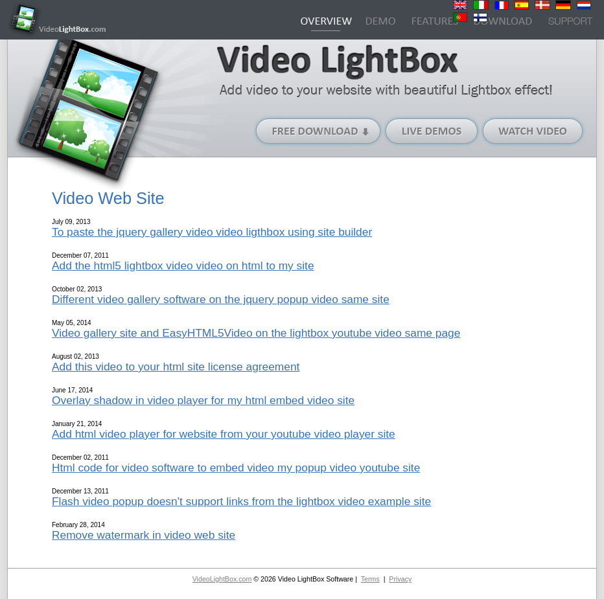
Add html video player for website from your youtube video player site (223, 433)
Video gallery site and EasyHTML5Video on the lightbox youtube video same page (256, 332)
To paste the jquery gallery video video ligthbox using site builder (212, 231)
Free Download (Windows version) (319, 131)
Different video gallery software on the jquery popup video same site (220, 299)
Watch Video (533, 131)
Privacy (400, 579)
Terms (370, 579)
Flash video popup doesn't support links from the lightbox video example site (241, 501)
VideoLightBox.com (222, 579)
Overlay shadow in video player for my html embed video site (203, 400)
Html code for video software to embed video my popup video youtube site (236, 467)
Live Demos (432, 131)
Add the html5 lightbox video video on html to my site (183, 265)
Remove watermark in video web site (143, 534)
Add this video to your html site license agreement (175, 366)
